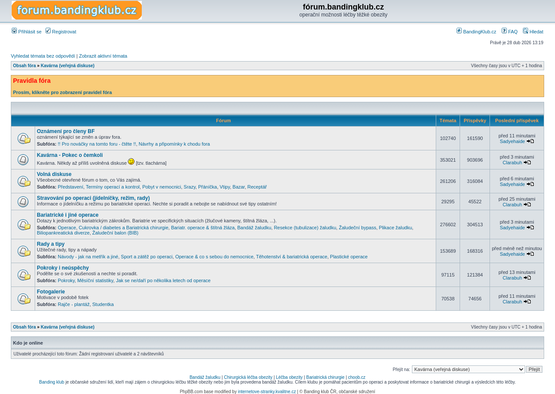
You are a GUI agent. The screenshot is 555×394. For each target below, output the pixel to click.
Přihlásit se (27, 31)
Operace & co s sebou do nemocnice (214, 256)
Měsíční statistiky (95, 280)
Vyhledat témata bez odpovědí (43, 56)
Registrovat (61, 31)
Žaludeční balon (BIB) (115, 232)
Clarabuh (512, 162)
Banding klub (51, 382)
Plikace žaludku (395, 227)
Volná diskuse (54, 174)
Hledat (533, 31)
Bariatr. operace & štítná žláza (203, 227)
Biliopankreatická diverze (63, 232)
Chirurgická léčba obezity (248, 377)
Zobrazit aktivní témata (103, 56)
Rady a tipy (51, 244)
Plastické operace (349, 256)
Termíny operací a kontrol (113, 186)
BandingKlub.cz (476, 31)
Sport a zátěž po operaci (147, 256)
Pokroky (66, 280)
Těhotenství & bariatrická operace (291, 256)
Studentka (103, 304)
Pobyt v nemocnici (161, 186)
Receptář (257, 186)
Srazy (190, 186)
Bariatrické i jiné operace (67, 215)
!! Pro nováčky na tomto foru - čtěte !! (97, 144)
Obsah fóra (24, 65)
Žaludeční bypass (357, 227)
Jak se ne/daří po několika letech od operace (163, 280)
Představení (70, 186)
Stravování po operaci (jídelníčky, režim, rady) (93, 198)
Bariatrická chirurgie (325, 377)
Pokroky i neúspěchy (63, 268)
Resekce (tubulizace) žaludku (305, 227)
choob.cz (357, 377)
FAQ (510, 31)
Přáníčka (207, 186)
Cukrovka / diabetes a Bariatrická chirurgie (124, 227)
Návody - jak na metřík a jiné (88, 256)
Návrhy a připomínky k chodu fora (174, 144)
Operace (67, 227)
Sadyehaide (512, 141)
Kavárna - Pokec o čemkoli (70, 155)
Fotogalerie (51, 292)
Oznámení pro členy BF (66, 131)
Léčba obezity (289, 377)
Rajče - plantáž (73, 304)
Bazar (238, 186)
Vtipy (225, 186)
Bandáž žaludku (254, 227)
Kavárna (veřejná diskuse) (68, 65)
